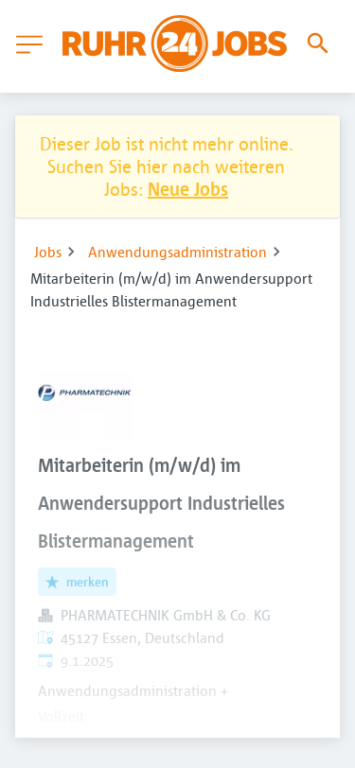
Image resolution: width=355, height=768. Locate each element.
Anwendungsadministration (177, 251)
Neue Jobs (188, 189)
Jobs (48, 251)
